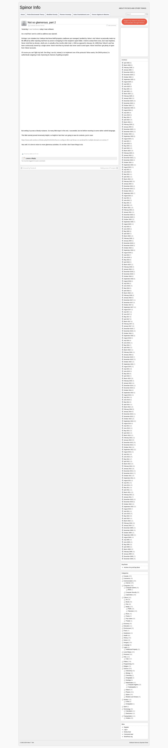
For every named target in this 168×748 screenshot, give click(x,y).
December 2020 (128, 215)
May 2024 (126, 117)
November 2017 (128, 302)
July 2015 (126, 369)
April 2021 (127, 205)
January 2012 (128, 468)
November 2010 (128, 502)
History (126, 638)
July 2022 (126, 169)
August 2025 (127, 82)
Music (127, 614)
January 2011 (128, 497)
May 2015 (126, 373)
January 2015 (128, 383)
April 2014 (127, 404)
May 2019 (126, 260)
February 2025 (128, 96)
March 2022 (127, 179)
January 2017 (128, 326)
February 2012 (128, 466)
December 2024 (128, 101)
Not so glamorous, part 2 (42, 22)
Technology (127, 709)
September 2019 (128, 250)
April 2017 (127, 319)
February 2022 (128, 181)
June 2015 (127, 371)
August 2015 (127, 366)
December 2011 (128, 471)
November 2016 (128, 331)
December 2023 (128, 129)
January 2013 (128, 440)
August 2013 (127, 423)
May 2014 (126, 402)
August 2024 (127, 110)
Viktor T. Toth (30, 742)
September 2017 (128, 307)
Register (126, 727)
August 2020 (127, 224)
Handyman (127, 633)
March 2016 (127, 350)
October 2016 (128, 333)
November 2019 (128, 245)
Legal (125, 647)
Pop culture (129, 618)
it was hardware (33, 29)
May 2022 (126, 174)
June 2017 (127, 314)
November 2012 (128, 445)
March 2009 (127, 549)
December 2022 (128, 157)
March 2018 (127, 293)
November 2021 (128, 188)
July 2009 (126, 540)
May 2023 (126, 146)
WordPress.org (128, 736)
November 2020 (128, 217)
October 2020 (128, 219)
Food (125, 630)
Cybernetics (129, 595)
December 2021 (128, 186)
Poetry (128, 616)
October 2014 (128, 390)
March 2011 (127, 492)
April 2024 (127, 120)
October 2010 (128, 504)
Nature (128, 689)
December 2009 (128, 528)
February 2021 (128, 210)
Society (126, 699)
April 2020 (127, 233)
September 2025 (128, 79)
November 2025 (128, 75)
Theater (128, 621)
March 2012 (127, 464)
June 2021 (127, 200)
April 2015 (127, 376)
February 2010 (128, 523)
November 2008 (128, 559)
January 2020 (128, 241)
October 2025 (128, 77)
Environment (127, 628)
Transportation (128, 716)
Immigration (129, 704)
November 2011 (128, 473)
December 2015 (128, 357)
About (23, 14)
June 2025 (127, 86)
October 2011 (128, 475)
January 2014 (128, 411)
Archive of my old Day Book (132, 567)
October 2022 (128, 162)
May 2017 (126, 317)
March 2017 (127, 321)
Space (128, 694)
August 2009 (127, 537)
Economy (126, 623)
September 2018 (128, 279)
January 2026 (128, 70)
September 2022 (128, 165)
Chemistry (129, 675)
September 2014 (128, 392)
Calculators (129, 711)
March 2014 (127, 407)
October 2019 (128, 248)
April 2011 (127, 490)
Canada (126, 576)
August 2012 (127, 452)
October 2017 (128, 305)
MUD (129, 589)
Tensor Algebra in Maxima (100, 14)
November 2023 (128, 131)
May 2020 (126, 231)
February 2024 (128, 124)
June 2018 (127, 286)
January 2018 (128, 297)
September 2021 (128, 193)
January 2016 (128, 354)
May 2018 (126, 288)
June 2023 (127, 143)
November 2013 (128, 416)
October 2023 (128, 134)
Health (126, 635)
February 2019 (128, 267)
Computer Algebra (133, 684)
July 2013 (126, 426)
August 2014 (127, 395)
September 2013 (128, 421)
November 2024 (128, 103)
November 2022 (128, 160)
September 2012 (128, 449)
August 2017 (127, 309)
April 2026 (127, 63)
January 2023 (128, 155)
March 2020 (127, 236)
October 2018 (128, 276)
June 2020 (127, 229)
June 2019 (127, 257)
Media (127, 606)
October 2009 (128, 532)
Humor (126, 640)
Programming (127, 664)
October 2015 (128, 362)
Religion (126, 666)
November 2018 (128, 274)
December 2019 (128, 243)
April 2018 (127, 290)
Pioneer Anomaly (65, 14)
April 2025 (127, 91)
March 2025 (127, 93)
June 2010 (127, 513)
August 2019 (127, 252)
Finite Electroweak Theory (35, 14)
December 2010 (128, 499)
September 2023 (128, 136)
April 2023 (127, 148)
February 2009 (128, 551)
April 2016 (127, 347)
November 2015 (128, 359)
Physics (128, 692)
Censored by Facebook (28, 99)
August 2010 (127, 509)
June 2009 (127, 542)
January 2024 (128, 127)
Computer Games (131, 587)
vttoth (31, 84)
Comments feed (128, 734)
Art (127, 599)
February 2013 (128, 437)
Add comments (112, 25)
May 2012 (126, 459)
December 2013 (128, 414)
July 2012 (126, 454)
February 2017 (128, 324)
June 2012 (127, 457)
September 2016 (128, 335)
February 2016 (128, 352)
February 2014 (128, 409)
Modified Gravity (52, 14)
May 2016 (126, 345)
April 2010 (127, 518)
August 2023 (127, 139)
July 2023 (126, 141)
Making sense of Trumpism (109, 99)
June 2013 (127, 428)
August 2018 (127, 281)
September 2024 (128, 108)
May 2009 (126, 544)
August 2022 (127, 167)
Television (131, 611)
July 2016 (126, 340)
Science (126, 668)
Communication (128, 581)
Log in (126, 729)
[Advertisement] (134, 41)
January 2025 (128, 98)
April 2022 (127, 177)
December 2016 (128, 328)
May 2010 (126, 516)
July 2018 (126, 283)
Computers (127, 585)
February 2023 (128, 153)
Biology (128, 673)
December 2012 (128, 442)
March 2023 (127, 150)
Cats (127, 659)
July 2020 (126, 226)
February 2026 (128, 67)
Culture (126, 597)
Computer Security (35, 25)
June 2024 (127, 115)
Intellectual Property (131, 649)
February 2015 (128, 381)
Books (127, 602)
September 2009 (128, 535)
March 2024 (127, 122)
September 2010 (128, 506)
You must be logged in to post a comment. (33, 92)
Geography (129, 678)
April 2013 (127, 433)
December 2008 (128, 556)
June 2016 (127, 343)
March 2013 (127, 435)
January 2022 (128, 184)
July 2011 (126, 483)
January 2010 (128, 525)
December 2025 (128, 72)
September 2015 (128, 364)
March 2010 (127, 521)
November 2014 (128, 388)
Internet (42, 25)
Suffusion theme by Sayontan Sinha (138, 742)
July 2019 (126, 255)
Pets (125, 657)
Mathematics (129, 682)
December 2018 (128, 271)
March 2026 (127, 65)
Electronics (129, 713)
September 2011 (128, 478)
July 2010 (126, 511)
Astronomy (129, 671)
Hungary (126, 642)
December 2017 (128, 300)
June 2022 (127, 172)
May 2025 (126, 89)
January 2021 (128, 212)
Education (126, 626)
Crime (127, 701)
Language (126, 645)
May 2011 (126, 487)
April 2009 (127, 547)
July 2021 (126, 198)
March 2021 (127, 207)
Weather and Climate (132, 697)
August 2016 (127, 338)
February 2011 (128, 494)
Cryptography (132, 687)
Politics (126, 661)
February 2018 (128, 295)
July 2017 (126, 312)
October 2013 (128, 419)
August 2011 (127, 480)
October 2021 (128, 191)
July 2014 (126, 397)
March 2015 (127, 378)
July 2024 (126, 112)
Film (127, 604)
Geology (128, 680)
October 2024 (128, 105)
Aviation (128, 718)
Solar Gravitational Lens (81, 14)
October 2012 (128, 447)
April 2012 (127, 461)
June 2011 (127, 485)
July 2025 (126, 84)
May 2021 (126, 203)
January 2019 (128, 269)
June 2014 (127, 400)
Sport (125, 706)
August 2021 (127, 195)
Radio (129, 609)
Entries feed (127, 732)
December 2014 (128, 385)
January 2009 (128, 554)
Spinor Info (30, 7)
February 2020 (128, 238)
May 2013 (126, 430)
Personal (126, 654)
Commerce (127, 578)
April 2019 (127, 262)
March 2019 (127, 264)
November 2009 (128, 530)
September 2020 (128, 222)
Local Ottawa (127, 652)
